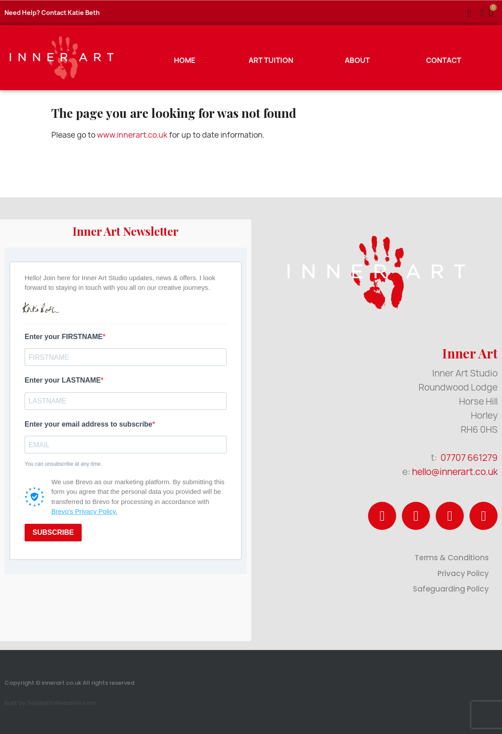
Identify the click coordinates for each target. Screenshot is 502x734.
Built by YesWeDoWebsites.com (50, 703)
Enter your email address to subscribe (88, 424)
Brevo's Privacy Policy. (84, 511)
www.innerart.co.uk (132, 135)
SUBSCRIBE (53, 532)
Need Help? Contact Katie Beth (52, 12)
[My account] (482, 13)
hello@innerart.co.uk (455, 472)
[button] (469, 13)
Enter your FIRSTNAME (64, 336)
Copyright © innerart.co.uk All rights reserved (69, 683)
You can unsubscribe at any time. (63, 464)
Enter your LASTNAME (63, 380)
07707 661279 (469, 458)
